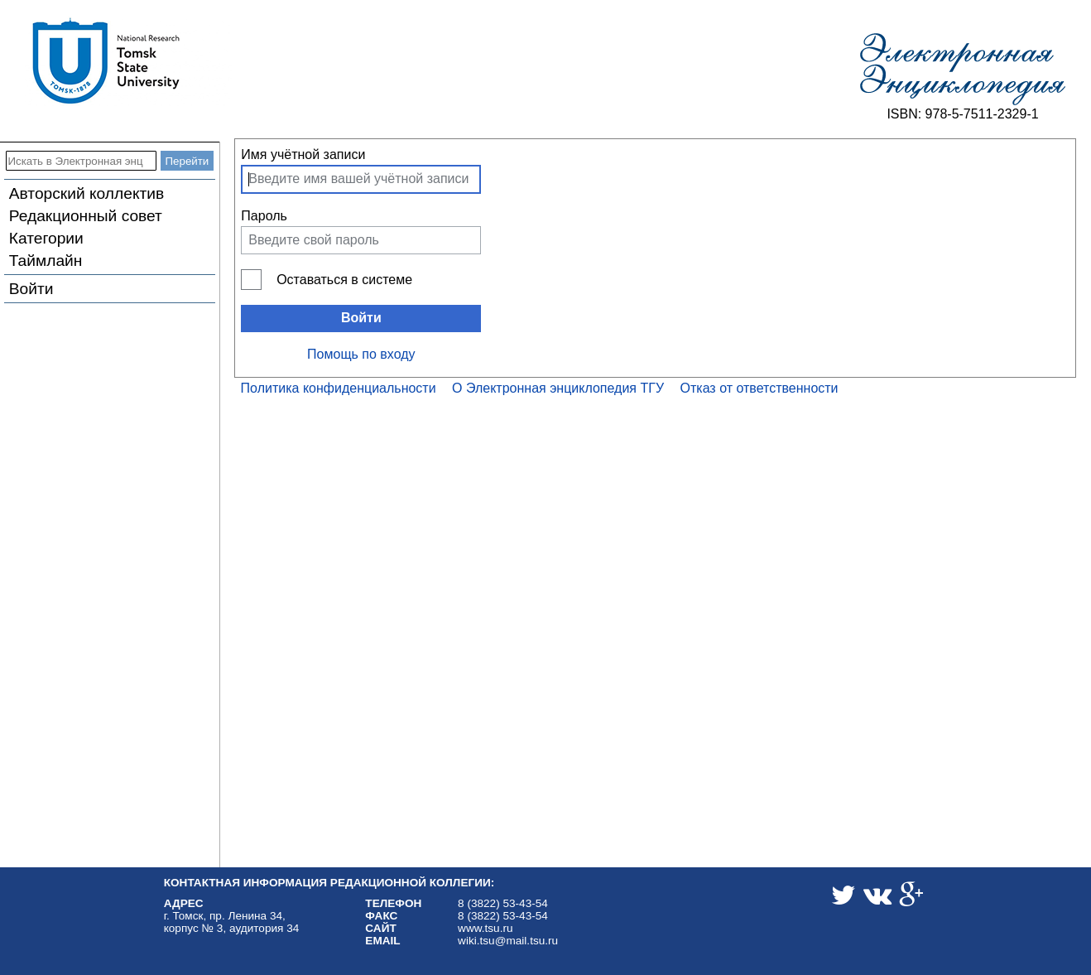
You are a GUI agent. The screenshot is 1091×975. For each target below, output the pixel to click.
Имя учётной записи (303, 154)
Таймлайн (46, 260)
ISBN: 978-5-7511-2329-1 (962, 114)
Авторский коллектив (86, 193)
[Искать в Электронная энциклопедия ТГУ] (81, 161)
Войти (31, 288)
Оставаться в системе (344, 280)
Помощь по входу (361, 354)
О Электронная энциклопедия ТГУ (558, 388)
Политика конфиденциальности (338, 388)
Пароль (264, 216)
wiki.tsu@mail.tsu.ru (508, 940)
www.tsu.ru (485, 928)
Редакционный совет (85, 215)
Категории (46, 238)
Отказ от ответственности (759, 388)
